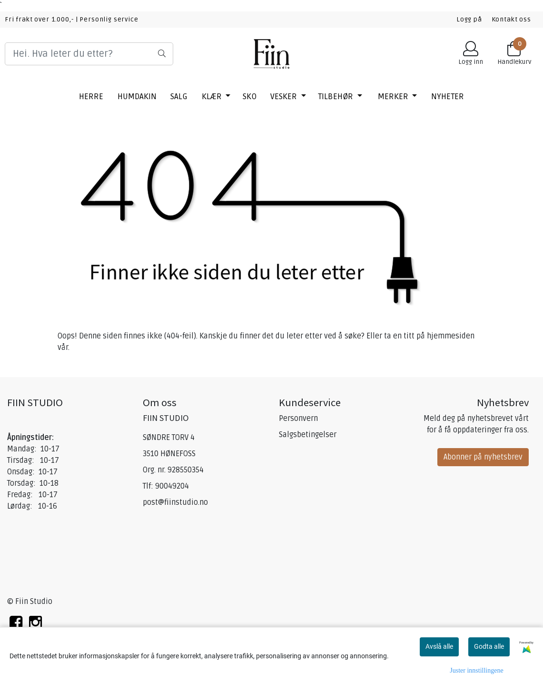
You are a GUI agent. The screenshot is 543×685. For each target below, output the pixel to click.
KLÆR (213, 97)
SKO (250, 97)
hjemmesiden (450, 336)
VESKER (284, 97)
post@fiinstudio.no (175, 502)
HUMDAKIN (137, 97)
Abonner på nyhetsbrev (483, 457)
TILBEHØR (336, 97)
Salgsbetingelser (307, 435)
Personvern (298, 418)
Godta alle (489, 646)
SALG (179, 97)
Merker (394, 97)
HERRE (91, 97)
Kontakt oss (511, 19)
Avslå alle (439, 646)
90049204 (172, 486)
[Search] (89, 53)
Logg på (469, 19)
